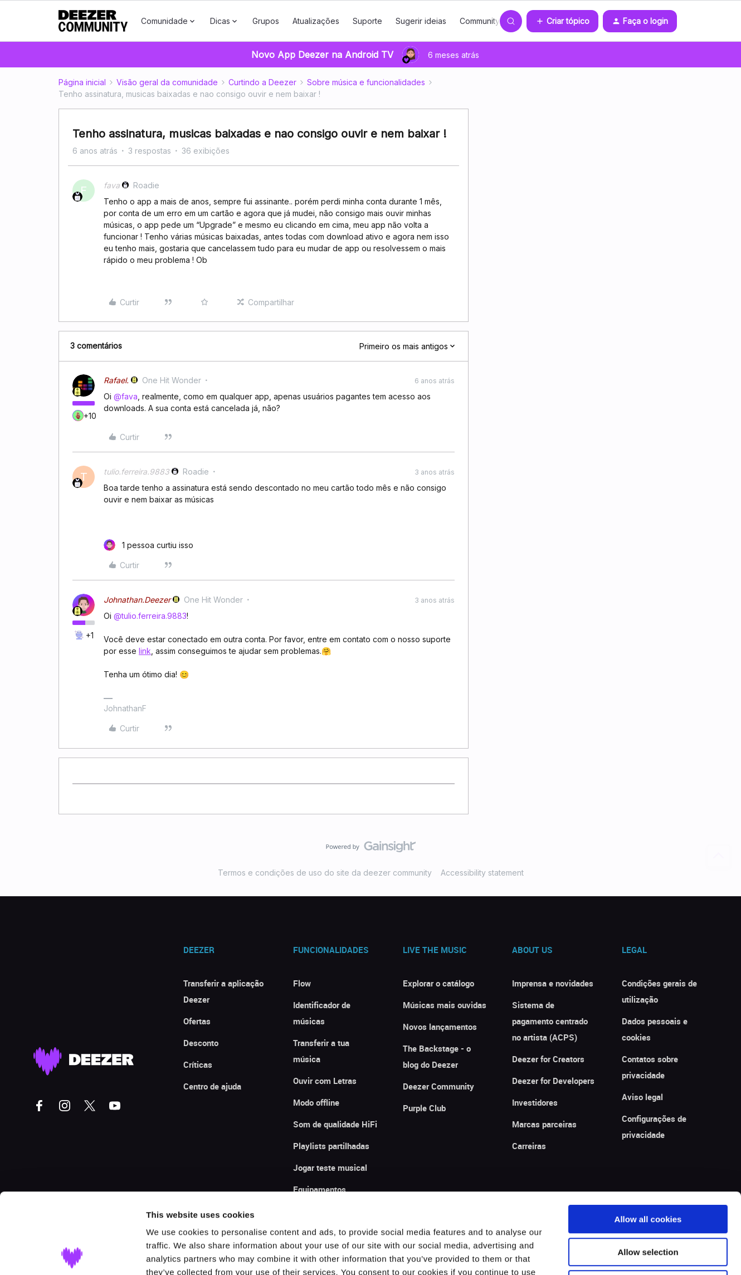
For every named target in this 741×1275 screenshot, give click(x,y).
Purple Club (424, 1107)
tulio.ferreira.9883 (136, 471)
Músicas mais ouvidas (444, 1004)
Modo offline (316, 1102)
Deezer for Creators (548, 1058)
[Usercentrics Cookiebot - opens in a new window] (72, 1253)
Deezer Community (438, 1086)
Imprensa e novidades (552, 983)
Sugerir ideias (421, 21)
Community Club (489, 21)
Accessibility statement (482, 872)
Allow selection (647, 1171)
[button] (562, 21)
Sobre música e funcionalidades (366, 82)
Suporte (367, 21)
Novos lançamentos (440, 1026)
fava (112, 185)
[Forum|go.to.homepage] (93, 21)
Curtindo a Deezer (262, 82)
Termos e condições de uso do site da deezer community (325, 872)
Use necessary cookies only (648, 1204)
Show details (585, 1253)
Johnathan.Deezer (137, 599)
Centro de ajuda (212, 1086)
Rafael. (116, 380)
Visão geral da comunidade (167, 82)
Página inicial (82, 82)
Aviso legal (642, 1096)
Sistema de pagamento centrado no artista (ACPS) (550, 1021)
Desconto (200, 1042)
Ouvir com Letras (325, 1080)
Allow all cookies (648, 1139)
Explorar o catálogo (438, 983)
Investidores (535, 1102)
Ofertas (197, 1021)
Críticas (197, 1064)
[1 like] (148, 545)
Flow (302, 983)
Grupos (265, 21)
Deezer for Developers (553, 1080)
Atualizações (315, 21)
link (145, 651)
